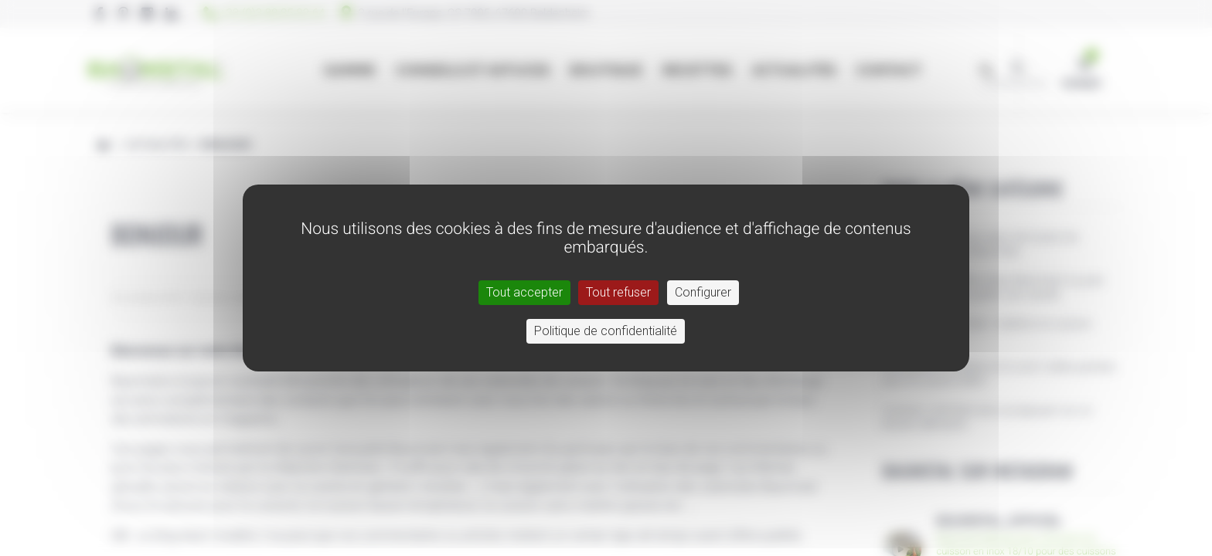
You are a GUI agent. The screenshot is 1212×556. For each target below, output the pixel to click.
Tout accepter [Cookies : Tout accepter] (524, 292)
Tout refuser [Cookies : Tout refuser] (618, 292)
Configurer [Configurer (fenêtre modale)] (703, 292)
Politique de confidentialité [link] (605, 331)
